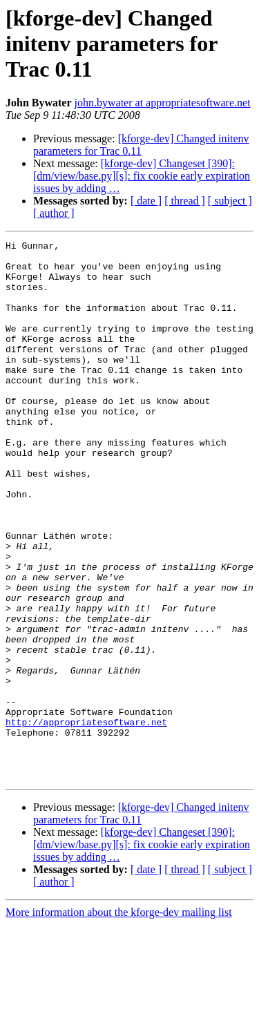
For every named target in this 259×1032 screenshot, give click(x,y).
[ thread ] (184, 201)
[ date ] (146, 201)
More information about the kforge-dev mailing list (119, 1020)
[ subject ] (230, 201)
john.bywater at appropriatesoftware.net (163, 102)
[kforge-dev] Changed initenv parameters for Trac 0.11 (141, 145)
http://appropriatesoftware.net (86, 819)
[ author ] (54, 213)
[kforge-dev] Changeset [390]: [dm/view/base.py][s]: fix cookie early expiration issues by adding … (141, 175)
